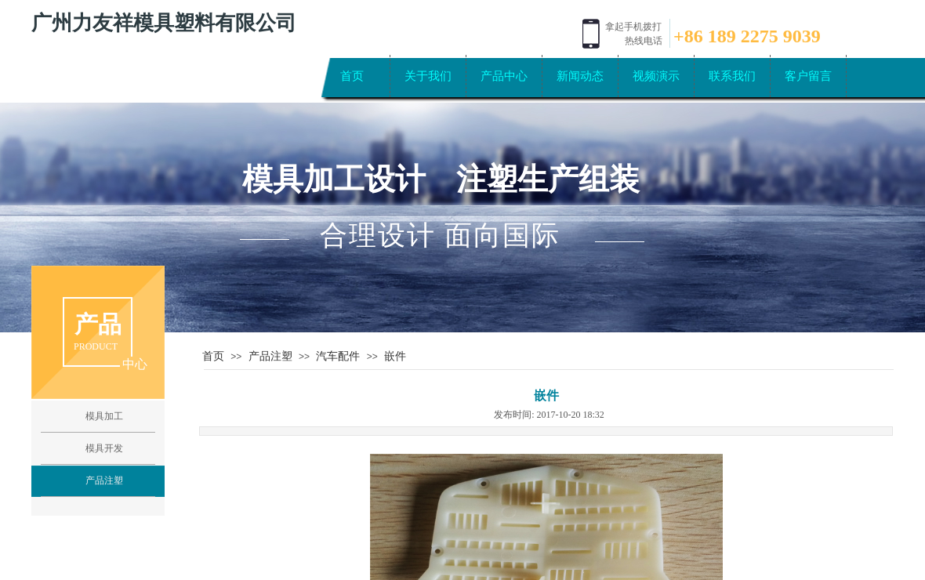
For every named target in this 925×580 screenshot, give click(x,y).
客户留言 (808, 75)
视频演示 (656, 75)
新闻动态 (580, 75)
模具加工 (104, 416)
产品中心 (504, 75)
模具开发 (104, 448)
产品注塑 (270, 356)
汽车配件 (338, 356)
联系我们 (732, 75)
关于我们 (428, 75)
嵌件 (395, 356)
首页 (352, 75)
